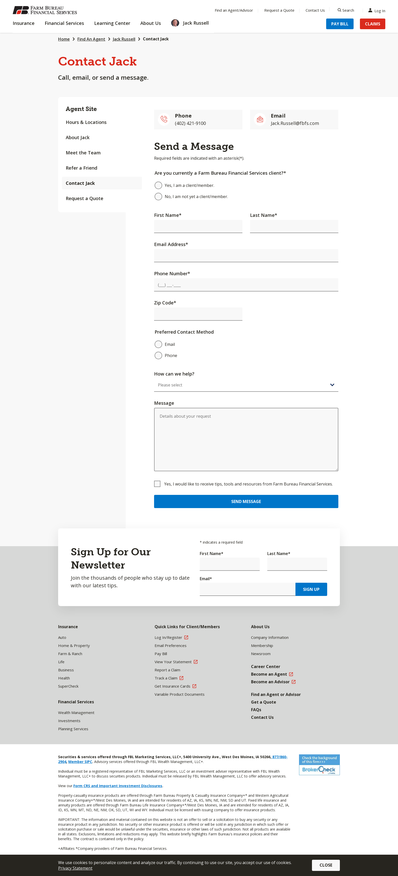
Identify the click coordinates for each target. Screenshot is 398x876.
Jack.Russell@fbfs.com (295, 123)
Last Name (263, 215)
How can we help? (174, 374)
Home (64, 39)
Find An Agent (91, 39)
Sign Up (311, 589)
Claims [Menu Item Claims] (372, 24)
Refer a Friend (81, 168)
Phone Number (172, 273)
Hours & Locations (86, 122)
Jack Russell (124, 39)
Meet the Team (83, 153)
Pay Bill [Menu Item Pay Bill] (340, 24)
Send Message (246, 501)
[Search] (346, 10)
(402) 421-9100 (190, 123)
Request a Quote (84, 198)
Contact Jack (156, 39)
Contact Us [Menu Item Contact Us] (315, 10)
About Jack (78, 137)
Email (206, 578)
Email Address (171, 244)
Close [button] (326, 865)
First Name (167, 215)
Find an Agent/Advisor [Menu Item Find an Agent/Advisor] (234, 10)
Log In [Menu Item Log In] (378, 10)
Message (164, 403)
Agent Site (81, 108)
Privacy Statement (75, 868)
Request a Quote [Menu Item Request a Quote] (279, 10)
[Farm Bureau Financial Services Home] (46, 10)
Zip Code (165, 303)
